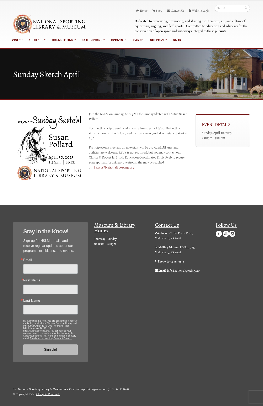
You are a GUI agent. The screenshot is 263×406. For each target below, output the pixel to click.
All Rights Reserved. (48, 394)
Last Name (31, 300)
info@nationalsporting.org (183, 271)
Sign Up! (50, 349)
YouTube (226, 233)
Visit (17, 40)
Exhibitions (93, 40)
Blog (177, 40)
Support (158, 40)
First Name (32, 280)
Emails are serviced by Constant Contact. (51, 338)
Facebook (219, 233)
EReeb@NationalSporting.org (114, 167)
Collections (64, 40)
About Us (37, 40)
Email (27, 260)
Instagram (232, 233)
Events (118, 40)
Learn (137, 40)
